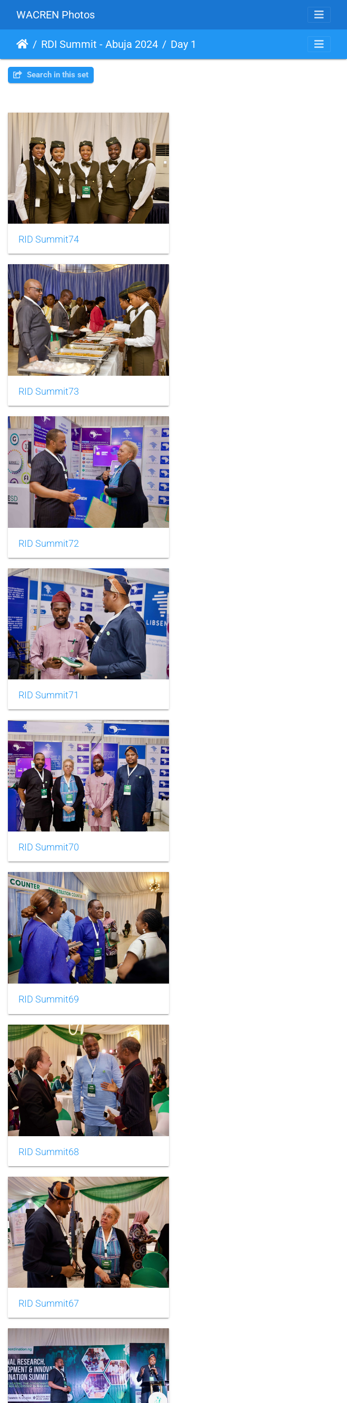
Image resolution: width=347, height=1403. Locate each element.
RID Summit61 (222, 1136)
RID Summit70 (48, 537)
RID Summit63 (222, 986)
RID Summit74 (48, 237)
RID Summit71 (222, 387)
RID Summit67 (222, 687)
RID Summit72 (48, 387)
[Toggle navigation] (319, 15)
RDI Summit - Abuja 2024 (99, 44)
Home (22, 44)
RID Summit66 (48, 836)
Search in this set (50, 74)
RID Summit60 (48, 1286)
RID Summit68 (48, 687)
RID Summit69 (222, 537)
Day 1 (183, 44)
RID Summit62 (48, 1136)
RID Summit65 (222, 837)
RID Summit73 (222, 237)
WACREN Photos (55, 14)
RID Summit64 (48, 986)
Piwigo (196, 1381)
